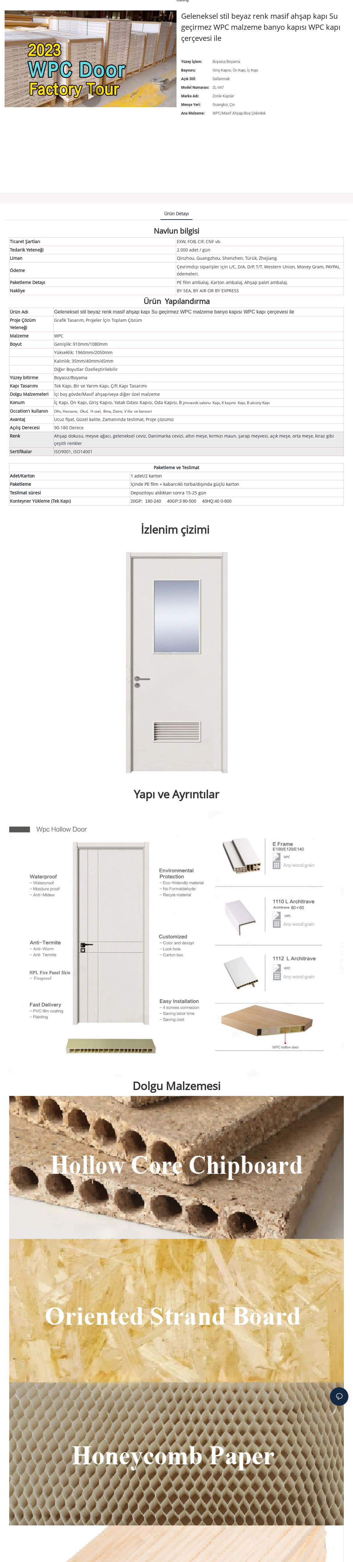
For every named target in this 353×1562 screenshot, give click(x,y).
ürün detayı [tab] (176, 213)
